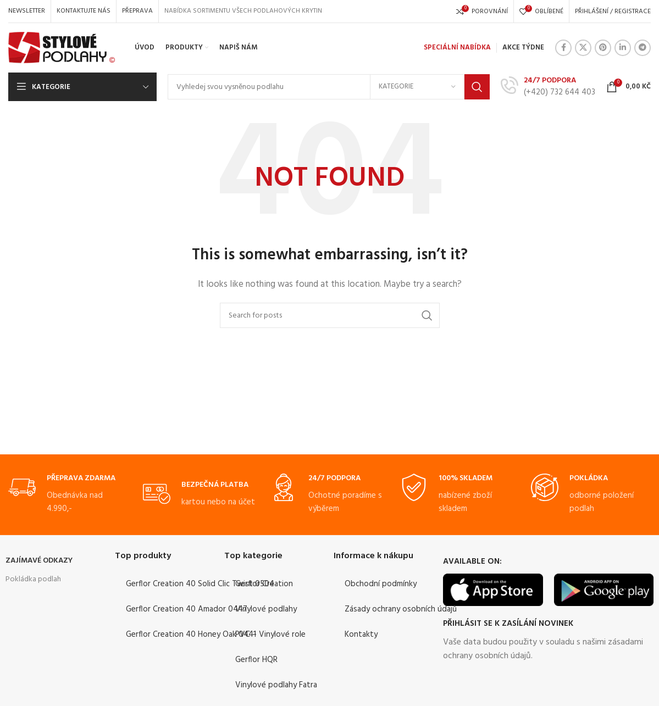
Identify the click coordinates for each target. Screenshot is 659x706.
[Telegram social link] (642, 48)
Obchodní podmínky (381, 584)
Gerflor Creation (264, 584)
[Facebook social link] (563, 48)
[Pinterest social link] (603, 48)
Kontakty (361, 634)
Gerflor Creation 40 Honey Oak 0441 (191, 634)
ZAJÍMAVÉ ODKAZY (39, 560)
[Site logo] (61, 47)
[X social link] (583, 48)
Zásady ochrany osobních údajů (401, 609)
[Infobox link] (548, 86)
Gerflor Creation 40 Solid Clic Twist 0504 (200, 584)
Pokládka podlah (33, 579)
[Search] (329, 86)
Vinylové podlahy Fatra (276, 685)
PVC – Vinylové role (270, 634)
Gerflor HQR (256, 659)
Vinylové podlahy (266, 609)
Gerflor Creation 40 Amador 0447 (186, 609)
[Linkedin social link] (622, 48)
